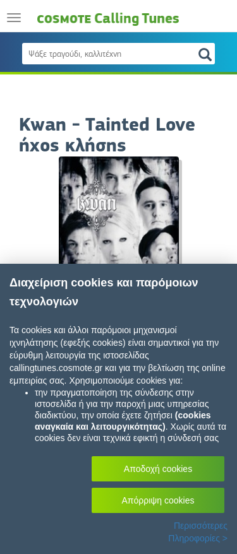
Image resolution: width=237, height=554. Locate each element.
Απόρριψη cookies (158, 500)
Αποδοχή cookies (158, 469)
